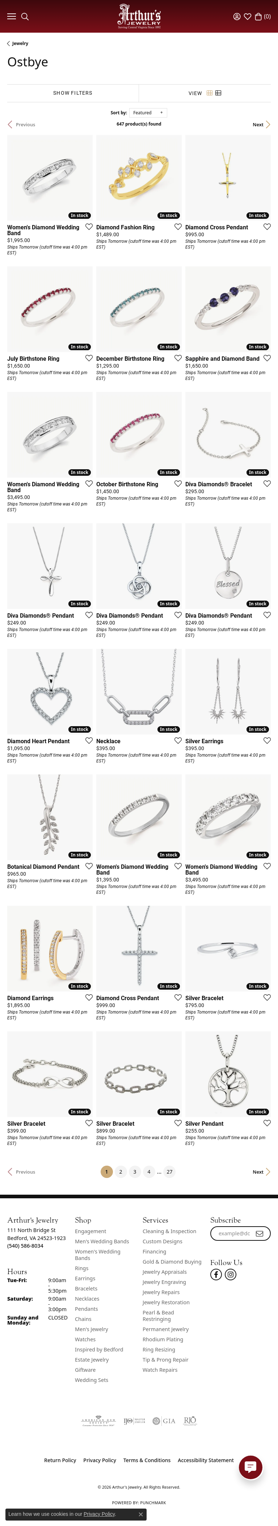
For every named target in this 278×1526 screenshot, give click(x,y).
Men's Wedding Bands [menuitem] (102, 1241)
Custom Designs (162, 1241)
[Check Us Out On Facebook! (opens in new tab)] (216, 1274)
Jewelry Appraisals (165, 1271)
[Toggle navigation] (11, 16)
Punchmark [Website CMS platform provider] (153, 1502)
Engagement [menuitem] (90, 1231)
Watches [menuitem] (85, 1339)
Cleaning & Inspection (169, 1231)
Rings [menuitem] (81, 1268)
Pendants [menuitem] (86, 1308)
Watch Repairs (160, 1369)
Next (258, 124)
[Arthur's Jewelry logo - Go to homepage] (139, 16)
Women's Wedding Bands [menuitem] (98, 1254)
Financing (154, 1251)
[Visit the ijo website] (134, 1421)
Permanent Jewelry (166, 1329)
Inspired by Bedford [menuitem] (99, 1349)
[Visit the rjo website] (190, 1421)
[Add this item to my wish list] (87, 226)
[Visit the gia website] (164, 1421)
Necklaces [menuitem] (87, 1298)
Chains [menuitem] (83, 1319)
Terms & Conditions (146, 1460)
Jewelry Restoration (166, 1302)
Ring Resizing (159, 1349)
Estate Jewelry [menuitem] (92, 1359)
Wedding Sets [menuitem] (91, 1379)
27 (169, 1171)
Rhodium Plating (163, 1339)
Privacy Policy (99, 1460)
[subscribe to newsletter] (260, 1233)
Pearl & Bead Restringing (158, 1315)
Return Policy (60, 1460)
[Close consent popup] (141, 1514)
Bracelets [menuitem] (86, 1288)
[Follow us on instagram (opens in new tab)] (230, 1274)
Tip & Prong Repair (166, 1359)
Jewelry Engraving (164, 1282)
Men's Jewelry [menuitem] (91, 1329)
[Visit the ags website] (98, 1421)
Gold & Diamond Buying (172, 1261)
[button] (25, 16)
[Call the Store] (25, 1245)
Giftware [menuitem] (85, 1369)
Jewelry (20, 43)
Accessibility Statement (206, 1460)
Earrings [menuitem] (85, 1278)
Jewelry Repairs (161, 1292)
